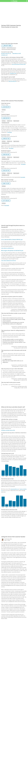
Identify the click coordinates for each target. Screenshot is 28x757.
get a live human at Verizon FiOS (19, 64)
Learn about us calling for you (7, 248)
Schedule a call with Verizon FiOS (8, 430)
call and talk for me (15, 489)
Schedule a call (4, 55)
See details (9, 132)
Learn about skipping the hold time (8, 260)
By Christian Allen (8, 539)
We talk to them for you (6, 53)
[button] (27, 1)
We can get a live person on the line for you (12, 250)
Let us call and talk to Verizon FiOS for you (12, 239)
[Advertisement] (14, 75)
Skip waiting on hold (16, 53)
